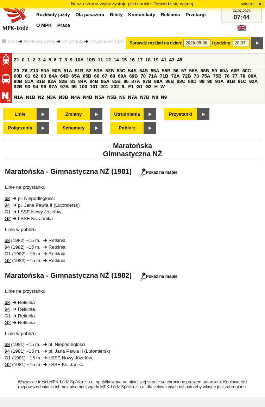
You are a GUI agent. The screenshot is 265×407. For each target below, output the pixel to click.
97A (53, 86)
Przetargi (195, 14)
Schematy (74, 127)
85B (116, 81)
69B (133, 76)
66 (96, 76)
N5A (100, 97)
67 (104, 76)
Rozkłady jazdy (39, 41)
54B (143, 70)
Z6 (24, 70)
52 (89, 70)
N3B (63, 97)
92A (253, 81)
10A (79, 59)
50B (56, 70)
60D (18, 76)
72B (186, 76)
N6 (122, 97)
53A (98, 70)
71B (164, 76)
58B (205, 70)
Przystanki (72, 41)
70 (143, 76)
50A (45, 70)
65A (75, 76)
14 (116, 59)
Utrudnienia (127, 114)
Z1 (16, 59)
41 (163, 59)
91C (242, 81)
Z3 (16, 70)
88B (169, 81)
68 (112, 76)
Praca (63, 25)
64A (53, 76)
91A (219, 81)
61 (27, 76)
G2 (148, 86)
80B (18, 81)
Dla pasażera (90, 14)
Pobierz (127, 127)
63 (43, 76)
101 (94, 86)
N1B (30, 97)
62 (35, 76)
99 (74, 86)
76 (226, 76)
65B (87, 76)
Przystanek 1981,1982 (112, 41)
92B (18, 86)
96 (43, 86)
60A (224, 70)
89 (201, 81)
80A (252, 76)
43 (172, 59)
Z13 (34, 70)
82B (63, 81)
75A (206, 76)
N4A (75, 97)
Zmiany (73, 114)
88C (181, 81)
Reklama (170, 14)
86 (126, 81)
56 (175, 70)
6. (123, 86)
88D (192, 81)
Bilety (116, 14)
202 (115, 86)
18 (148, 59)
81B (40, 81)
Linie (19, 114)
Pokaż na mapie (158, 172)
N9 (164, 97)
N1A (18, 97)
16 (132, 59)
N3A (51, 97)
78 (242, 76)
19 (156, 59)
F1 (131, 86)
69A (122, 76)
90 (210, 81)
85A (105, 81)
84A (82, 81)
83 (73, 81)
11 (100, 59)
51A (68, 70)
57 (184, 70)
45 (179, 59)
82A (52, 81)
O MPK (44, 25)
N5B (111, 97)
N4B (88, 97)
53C (121, 70)
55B (166, 70)
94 (35, 86)
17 (140, 59)
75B (217, 76)
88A (158, 81)
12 (108, 59)
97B (64, 86)
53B (110, 70)
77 (235, 76)
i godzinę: (222, 43)
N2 (41, 97)
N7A (133, 97)
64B (64, 76)
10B (91, 59)
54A (132, 70)
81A (29, 81)
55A (155, 70)
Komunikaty (141, 14)
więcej (247, 3)
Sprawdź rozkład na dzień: (156, 43)
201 (104, 86)
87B (147, 81)
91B (231, 81)
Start (9, 41)
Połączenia (20, 127)
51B (79, 70)
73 (196, 76)
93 (27, 86)
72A (175, 76)
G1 (140, 86)
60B (235, 70)
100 (83, 86)
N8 (155, 97)
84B (93, 81)
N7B (145, 97)
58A (193, 70)
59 (214, 70)
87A (135, 81)
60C (246, 70)
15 (124, 59)
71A (153, 76)
